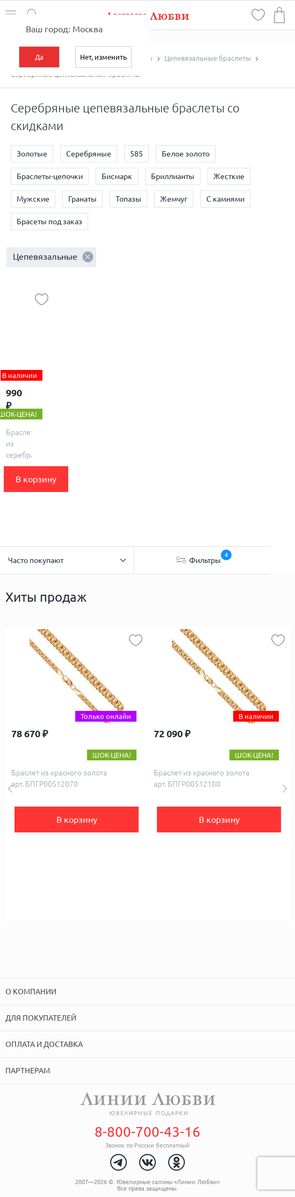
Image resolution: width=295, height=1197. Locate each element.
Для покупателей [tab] (40, 1018)
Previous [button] (10, 789)
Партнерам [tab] (27, 1070)
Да (39, 57)
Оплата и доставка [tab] (44, 1044)
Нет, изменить (103, 57)
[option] (76, 775)
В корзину (36, 479)
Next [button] (285, 789)
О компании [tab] (30, 991)
